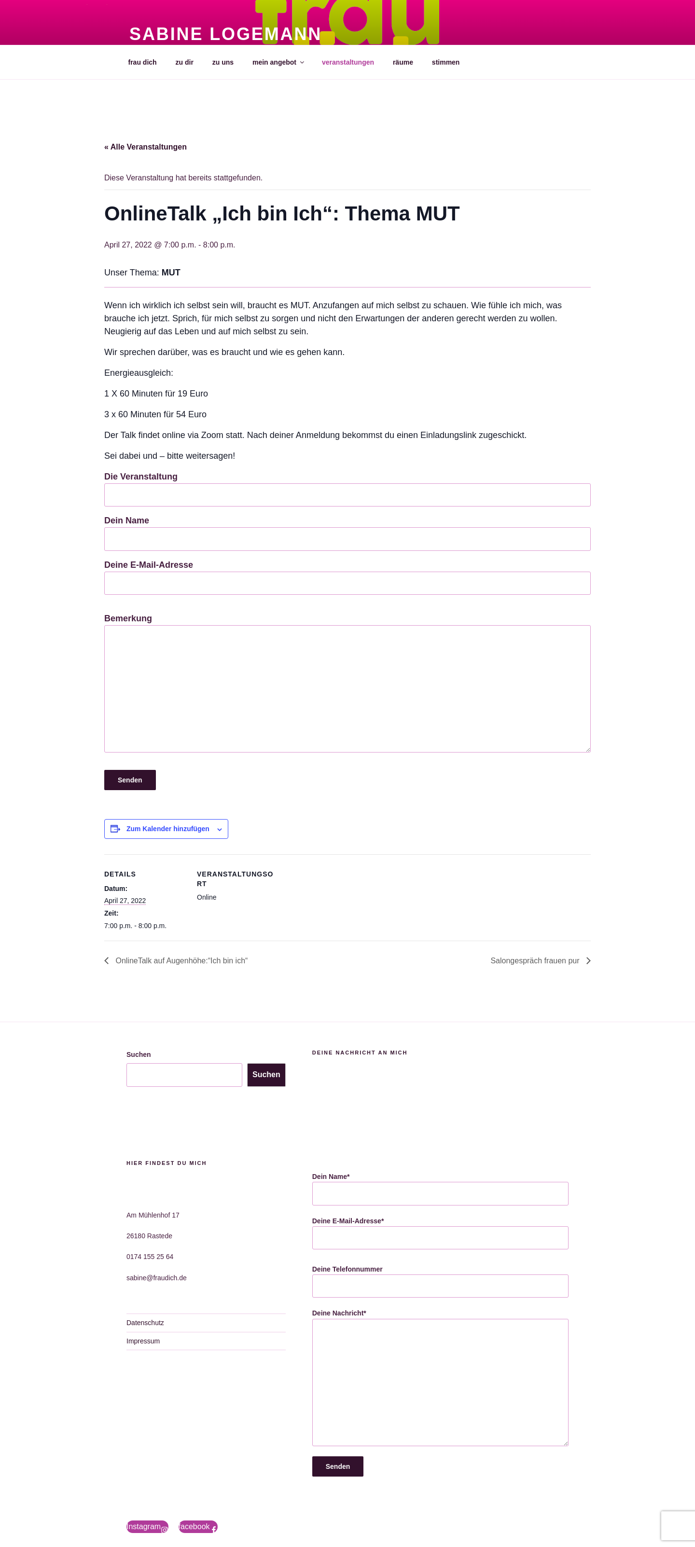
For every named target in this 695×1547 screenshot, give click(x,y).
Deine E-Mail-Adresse (347, 577)
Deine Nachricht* (440, 1377)
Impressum (143, 1341)
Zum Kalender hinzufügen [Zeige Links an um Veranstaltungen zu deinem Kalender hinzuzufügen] (167, 829)
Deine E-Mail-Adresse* (440, 1233)
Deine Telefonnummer (440, 1281)
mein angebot (279, 62)
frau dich (142, 62)
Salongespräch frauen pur (536, 961)
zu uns (223, 62)
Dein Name (347, 533)
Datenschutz (145, 1323)
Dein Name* (440, 1189)
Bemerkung (347, 683)
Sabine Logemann (225, 34)
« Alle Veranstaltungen (145, 147)
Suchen (138, 1054)
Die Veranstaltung (347, 489)
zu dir (185, 62)
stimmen (446, 62)
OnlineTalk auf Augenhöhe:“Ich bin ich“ (180, 961)
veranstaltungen (348, 62)
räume (403, 62)
